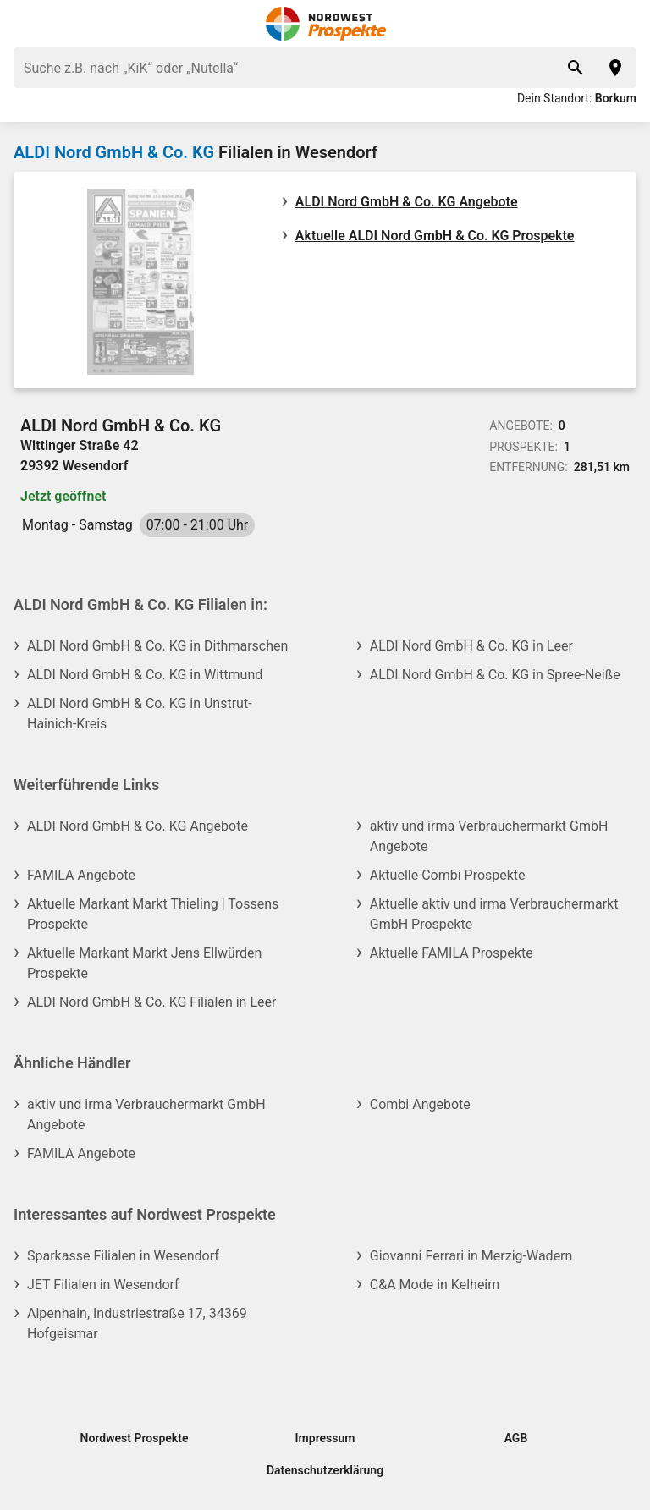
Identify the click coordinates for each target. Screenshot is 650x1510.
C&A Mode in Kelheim (434, 1285)
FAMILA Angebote (81, 875)
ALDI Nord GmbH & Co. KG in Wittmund (144, 675)
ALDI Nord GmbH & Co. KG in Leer (471, 646)
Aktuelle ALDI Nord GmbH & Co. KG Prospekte (435, 236)
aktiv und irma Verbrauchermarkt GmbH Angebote (489, 836)
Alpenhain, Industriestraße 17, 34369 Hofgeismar (137, 1323)
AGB (516, 1438)
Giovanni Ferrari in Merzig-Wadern (471, 1256)
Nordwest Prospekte (134, 1438)
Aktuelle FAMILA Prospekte (451, 953)
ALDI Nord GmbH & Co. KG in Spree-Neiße (495, 675)
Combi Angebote (420, 1104)
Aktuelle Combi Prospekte (448, 875)
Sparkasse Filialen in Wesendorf (123, 1256)
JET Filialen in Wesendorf (103, 1285)
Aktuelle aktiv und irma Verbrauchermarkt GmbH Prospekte (494, 914)
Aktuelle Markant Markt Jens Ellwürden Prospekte (144, 963)
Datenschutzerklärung (325, 1470)
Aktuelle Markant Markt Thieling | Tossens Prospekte (152, 914)
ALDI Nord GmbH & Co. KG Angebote (406, 202)
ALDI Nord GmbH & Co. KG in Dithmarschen (157, 646)
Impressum (325, 1438)
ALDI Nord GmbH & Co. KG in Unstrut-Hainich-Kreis (139, 713)
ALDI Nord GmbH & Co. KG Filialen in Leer (151, 1002)
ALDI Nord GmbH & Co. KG (114, 152)
